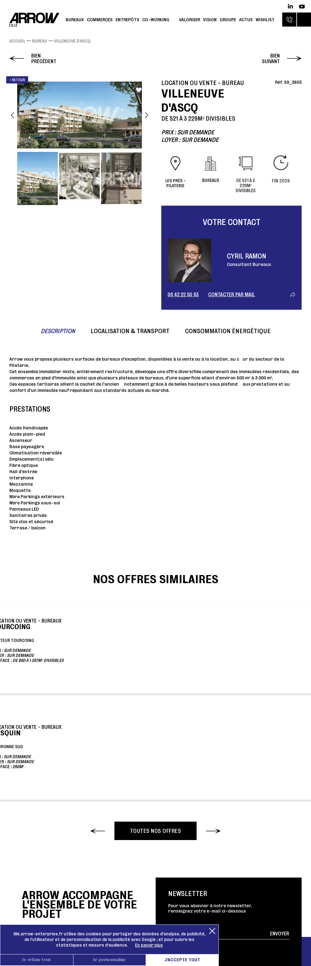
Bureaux (75, 19)
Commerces (100, 19)
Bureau (39, 40)
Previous (12, 115)
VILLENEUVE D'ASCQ (72, 40)
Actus (246, 19)
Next (146, 115)
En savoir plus (149, 945)
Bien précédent (43, 58)
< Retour (17, 80)
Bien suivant (271, 58)
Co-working (155, 19)
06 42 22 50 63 (183, 294)
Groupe (228, 19)
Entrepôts (127, 19)
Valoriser (189, 19)
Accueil (17, 40)
